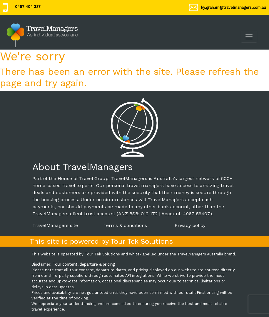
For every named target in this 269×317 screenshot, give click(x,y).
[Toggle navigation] (249, 37)
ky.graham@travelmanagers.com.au (233, 7)
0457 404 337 (28, 6)
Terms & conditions (125, 225)
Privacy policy (190, 225)
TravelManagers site (55, 225)
